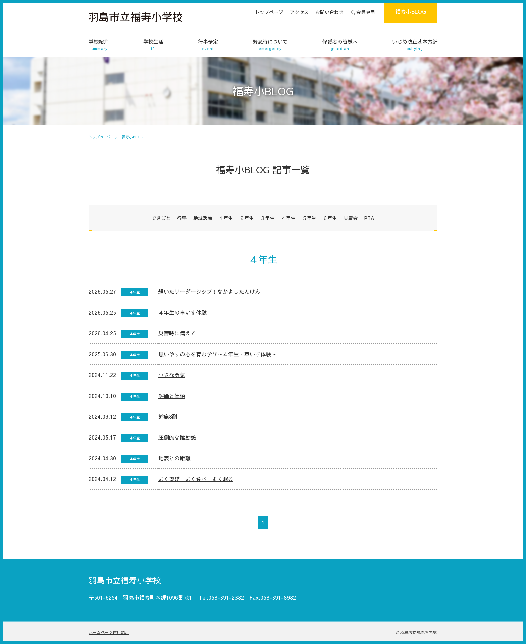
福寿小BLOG (410, 11)
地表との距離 (174, 458)
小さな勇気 (171, 374)
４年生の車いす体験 (182, 312)
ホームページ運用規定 (109, 632)
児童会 (351, 218)
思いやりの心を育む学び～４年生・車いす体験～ (217, 354)
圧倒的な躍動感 (177, 437)
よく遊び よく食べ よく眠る (195, 478)
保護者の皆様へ (340, 45)
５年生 (309, 218)
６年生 (330, 218)
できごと (161, 218)
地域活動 (202, 218)
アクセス (299, 12)
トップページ (269, 12)
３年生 (267, 218)
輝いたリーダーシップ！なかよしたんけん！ (212, 291)
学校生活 (153, 45)
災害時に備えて (177, 333)
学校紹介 (99, 45)
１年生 (226, 218)
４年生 (288, 218)
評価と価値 (171, 395)
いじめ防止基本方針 (414, 45)
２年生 (247, 218)
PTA (369, 218)
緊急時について (270, 45)
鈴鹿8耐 (167, 416)
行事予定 (208, 45)
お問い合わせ (329, 12)
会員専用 (365, 12)
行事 (182, 218)
